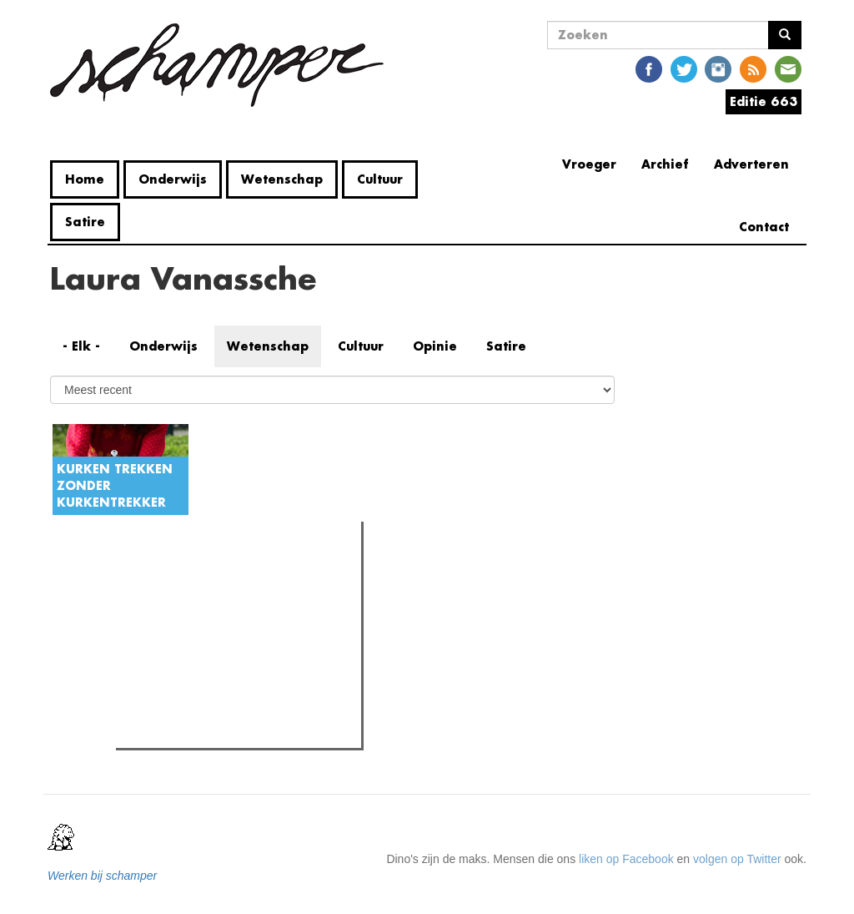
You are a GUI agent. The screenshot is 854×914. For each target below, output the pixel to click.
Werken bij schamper (102, 875)
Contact (764, 227)
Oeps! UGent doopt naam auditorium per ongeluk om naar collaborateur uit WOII (245, 621)
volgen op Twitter (737, 859)
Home (84, 179)
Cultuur (380, 179)
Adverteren (751, 164)
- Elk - (81, 346)
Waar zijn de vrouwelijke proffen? (234, 730)
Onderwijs (172, 179)
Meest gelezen (171, 570)
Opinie (435, 346)
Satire (85, 222)
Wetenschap (282, 179)
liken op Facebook (626, 859)
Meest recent (263, 571)
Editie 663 (763, 101)
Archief (665, 164)
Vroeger (589, 164)
